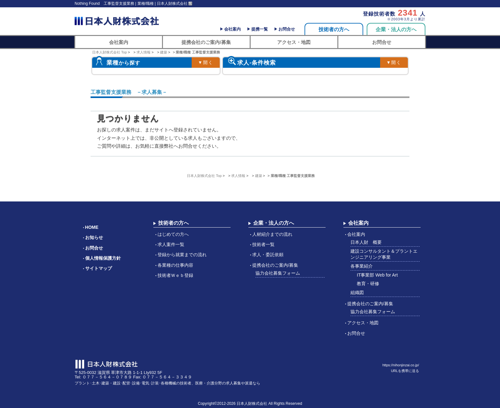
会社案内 (232, 29)
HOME (92, 227)
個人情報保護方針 (103, 258)
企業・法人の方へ (396, 29)
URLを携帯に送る (405, 371)
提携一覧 (259, 29)
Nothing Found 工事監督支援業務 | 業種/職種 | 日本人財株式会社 (131, 3)
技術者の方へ (334, 29)
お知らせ (94, 237)
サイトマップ (98, 268)
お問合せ (286, 29)
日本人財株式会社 (252, 403)
